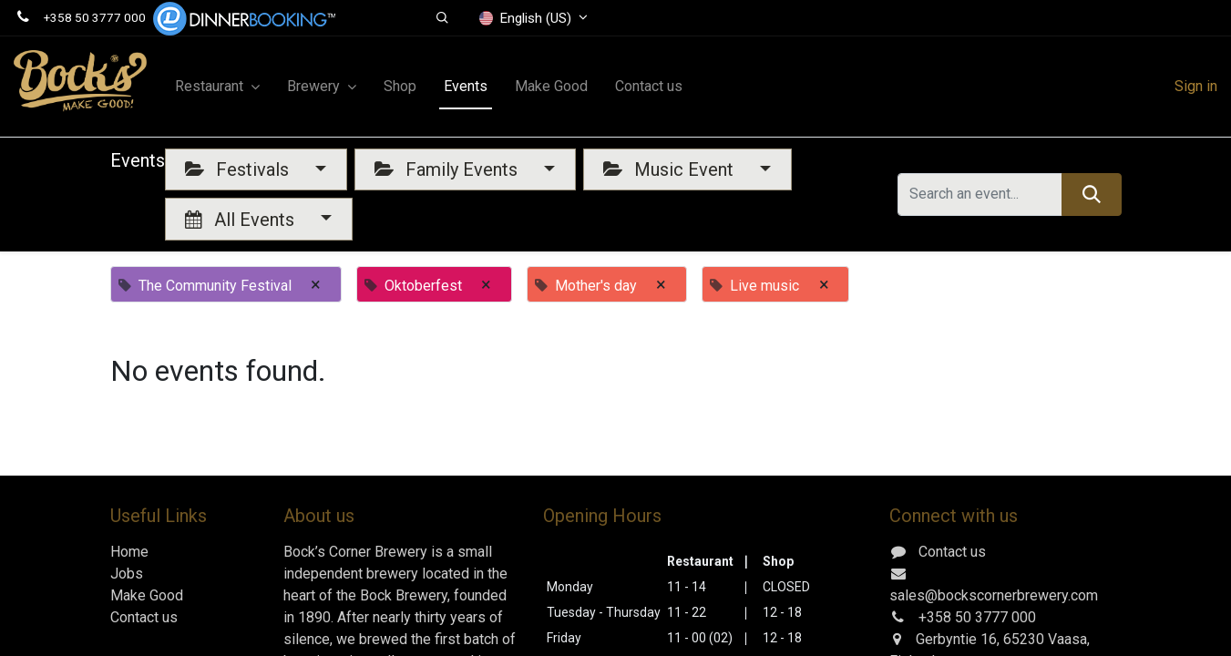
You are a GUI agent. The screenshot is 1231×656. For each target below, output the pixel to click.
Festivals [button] (239, 169)
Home (129, 551)
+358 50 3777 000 (95, 17)
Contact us (144, 617)
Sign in (1196, 86)
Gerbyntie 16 (956, 639)
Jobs (126, 573)
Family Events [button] (448, 169)
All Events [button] (242, 220)
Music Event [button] (670, 169)
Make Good (146, 595)
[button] (442, 18)
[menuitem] (400, 86)
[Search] (1091, 194)
